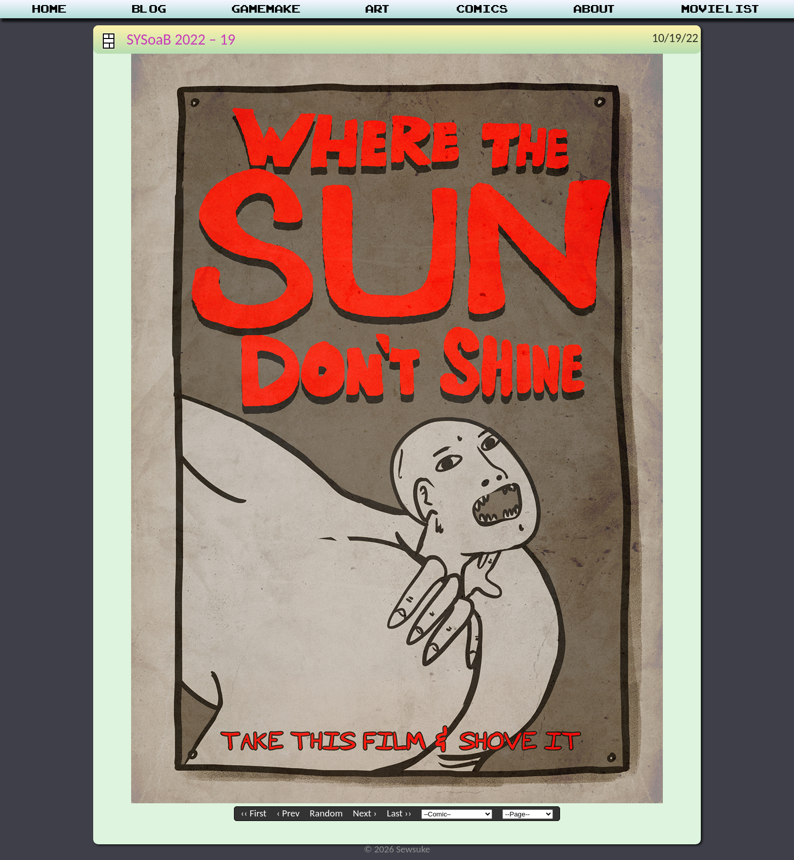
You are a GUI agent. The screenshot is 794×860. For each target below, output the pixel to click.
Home (49, 9)
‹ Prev (287, 813)
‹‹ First (254, 813)
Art (378, 9)
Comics (482, 9)
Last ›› (399, 813)
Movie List (721, 9)
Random (326, 813)
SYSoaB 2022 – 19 (181, 39)
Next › (365, 813)
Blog (149, 9)
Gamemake (266, 9)
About (595, 9)
